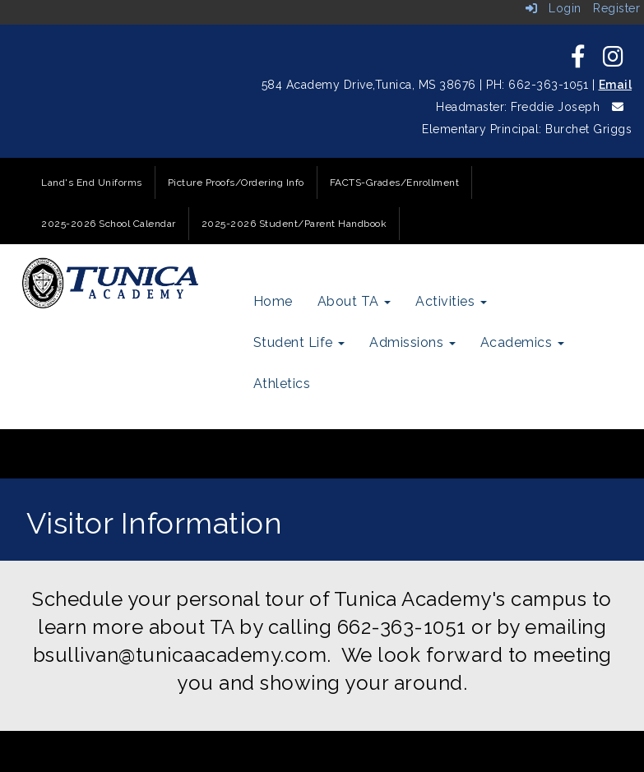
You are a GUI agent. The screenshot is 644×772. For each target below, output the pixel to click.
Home (273, 301)
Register (616, 8)
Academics (522, 342)
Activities (451, 301)
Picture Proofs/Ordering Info (236, 182)
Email (615, 84)
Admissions (412, 342)
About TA (354, 301)
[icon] (579, 60)
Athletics (282, 383)
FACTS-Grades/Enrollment (395, 182)
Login (553, 8)
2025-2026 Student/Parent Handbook (294, 223)
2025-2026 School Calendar (108, 223)
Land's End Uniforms (91, 182)
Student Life (299, 342)
